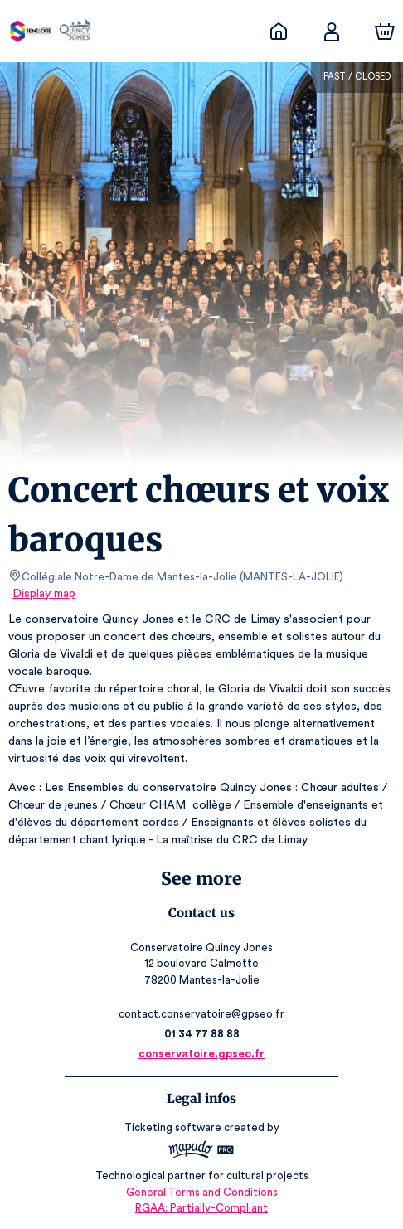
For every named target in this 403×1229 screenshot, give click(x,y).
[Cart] (385, 31)
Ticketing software (175, 1127)
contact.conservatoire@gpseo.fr (201, 1014)
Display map (44, 593)
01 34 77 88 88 (202, 1033)
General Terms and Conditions (201, 1192)
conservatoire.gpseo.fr (201, 1053)
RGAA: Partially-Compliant (201, 1208)
